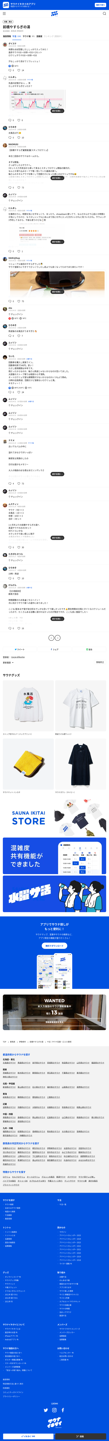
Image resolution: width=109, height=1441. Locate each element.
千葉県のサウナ (68, 1072)
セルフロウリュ (18, 1176)
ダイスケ (12, 43)
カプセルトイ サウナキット (69, 1301)
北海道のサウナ (9, 1062)
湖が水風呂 (93, 1180)
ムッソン (12, 194)
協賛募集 (8, 1246)
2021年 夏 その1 (11, 1294)
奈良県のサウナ (68, 1107)
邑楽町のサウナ (9, 1164)
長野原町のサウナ (87, 1156)
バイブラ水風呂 (9, 1180)
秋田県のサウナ (68, 1062)
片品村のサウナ (70, 1160)
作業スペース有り (55, 1180)
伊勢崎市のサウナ (54, 1148)
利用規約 (6, 1388)
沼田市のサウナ (84, 1148)
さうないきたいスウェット (15, 1291)
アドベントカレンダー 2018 (70, 1260)
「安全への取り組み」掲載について (18, 1370)
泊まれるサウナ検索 (12, 1208)
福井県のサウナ (53, 1087)
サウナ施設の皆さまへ (13, 1352)
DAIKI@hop (14, 257)
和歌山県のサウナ (84, 1107)
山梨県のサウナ (68, 1087)
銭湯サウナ (61, 1176)
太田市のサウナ (70, 1148)
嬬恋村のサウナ (9, 1160)
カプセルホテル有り (37, 1180)
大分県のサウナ (68, 1131)
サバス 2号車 (64, 1298)
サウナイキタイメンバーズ (69, 1329)
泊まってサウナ (65, 1312)
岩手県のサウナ (38, 1062)
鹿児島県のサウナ (10, 1135)
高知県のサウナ (24, 1121)
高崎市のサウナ (24, 1148)
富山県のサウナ (24, 1087)
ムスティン (13, 504)
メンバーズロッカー (67, 1332)
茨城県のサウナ (9, 1072)
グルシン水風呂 (48, 1176)
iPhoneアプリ (10, 1336)
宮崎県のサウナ (83, 1131)
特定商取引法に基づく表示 (13, 1384)
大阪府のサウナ (38, 1107)
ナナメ (11, 440)
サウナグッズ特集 (12, 1280)
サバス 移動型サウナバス (69, 1294)
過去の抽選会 (10, 1242)
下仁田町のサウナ (39, 1156)
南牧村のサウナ (55, 1156)
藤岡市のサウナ (24, 1152)
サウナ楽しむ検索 (66, 1291)
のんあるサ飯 (64, 1280)
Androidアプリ (10, 1339)
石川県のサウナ (38, 1087)
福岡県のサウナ (9, 1131)
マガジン (62, 1232)
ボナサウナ (72, 1176)
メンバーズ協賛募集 (12, 1367)
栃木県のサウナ (24, 1072)
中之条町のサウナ (71, 1156)
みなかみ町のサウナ (86, 1160)
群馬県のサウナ (38, 1072)
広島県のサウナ (53, 1117)
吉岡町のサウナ (9, 1156)
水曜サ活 (29, 359)
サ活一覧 (62, 1204)
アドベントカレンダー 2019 (70, 1256)
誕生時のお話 (10, 1332)
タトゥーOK (23, 1180)
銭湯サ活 (62, 1315)
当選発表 (8, 1239)
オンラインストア (12, 1277)
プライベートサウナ (11, 1184)
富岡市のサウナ (38, 1152)
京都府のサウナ (24, 1107)
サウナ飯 (30, 80)
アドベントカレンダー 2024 (70, 1239)
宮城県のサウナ (53, 1062)
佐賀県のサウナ (24, 1131)
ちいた (11, 356)
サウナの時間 (64, 1308)
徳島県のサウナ (83, 1117)
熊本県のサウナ (53, 1131)
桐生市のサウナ (38, 1148)
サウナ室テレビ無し (86, 1176)
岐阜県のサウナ (9, 1097)
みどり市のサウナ (69, 1152)
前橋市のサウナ (9, 1148)
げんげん (12, 585)
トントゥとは (10, 1235)
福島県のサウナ (97, 1062)
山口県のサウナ (68, 1117)
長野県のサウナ (83, 1087)
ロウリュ (6, 1176)
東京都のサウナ (83, 1072)
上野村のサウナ (24, 1156)
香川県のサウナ (97, 1117)
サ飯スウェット (11, 1287)
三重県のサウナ (53, 1097)
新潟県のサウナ (9, 1087)
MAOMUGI (13, 144)
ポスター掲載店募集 (12, 1359)
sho (10, 307)
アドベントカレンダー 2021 (70, 1249)
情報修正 (100, 662)
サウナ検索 (9, 1204)
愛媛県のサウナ (9, 1121)
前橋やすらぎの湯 (16, 26)
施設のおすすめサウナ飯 (68, 1284)
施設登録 (8, 1218)
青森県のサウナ (24, 1062)
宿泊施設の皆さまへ (12, 1356)
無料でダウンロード (54, 945)
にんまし (12, 76)
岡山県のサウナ (38, 1117)
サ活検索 (8, 1215)
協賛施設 (62, 1336)
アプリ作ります (65, 1287)
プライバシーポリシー (11, 1396)
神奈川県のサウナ (10, 1076)
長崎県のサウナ (38, 1131)
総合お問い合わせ (66, 1356)
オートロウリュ (33, 1176)
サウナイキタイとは (12, 1329)
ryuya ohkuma (18, 656)
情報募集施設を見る (54, 1022)
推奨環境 (6, 1379)
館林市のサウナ (84, 1152)
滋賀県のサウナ (9, 1107)
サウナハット (10, 1284)
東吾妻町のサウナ (54, 1160)
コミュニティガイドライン (13, 1392)
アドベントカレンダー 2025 (70, 1235)
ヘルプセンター (65, 1352)
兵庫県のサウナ (53, 1107)
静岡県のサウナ (24, 1097)
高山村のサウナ (38, 1160)
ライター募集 (64, 1263)
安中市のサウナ (53, 1152)
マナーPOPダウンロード (14, 1363)
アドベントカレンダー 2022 (70, 1246)
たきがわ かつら (16, 553)
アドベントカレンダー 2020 (70, 1253)
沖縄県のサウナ (25, 1135)
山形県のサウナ (83, 1062)
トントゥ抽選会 (11, 1232)
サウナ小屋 (82, 1180)
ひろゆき (12, 126)
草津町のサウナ (24, 1160)
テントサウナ (70, 1180)
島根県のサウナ (24, 1117)
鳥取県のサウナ (9, 1117)
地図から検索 (10, 1211)
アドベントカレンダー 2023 (70, 1242)
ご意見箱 (62, 1359)
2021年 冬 (9, 1301)
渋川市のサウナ (9, 1152)
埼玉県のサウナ (53, 1072)
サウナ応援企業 (65, 1305)
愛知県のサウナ (38, 1097)
